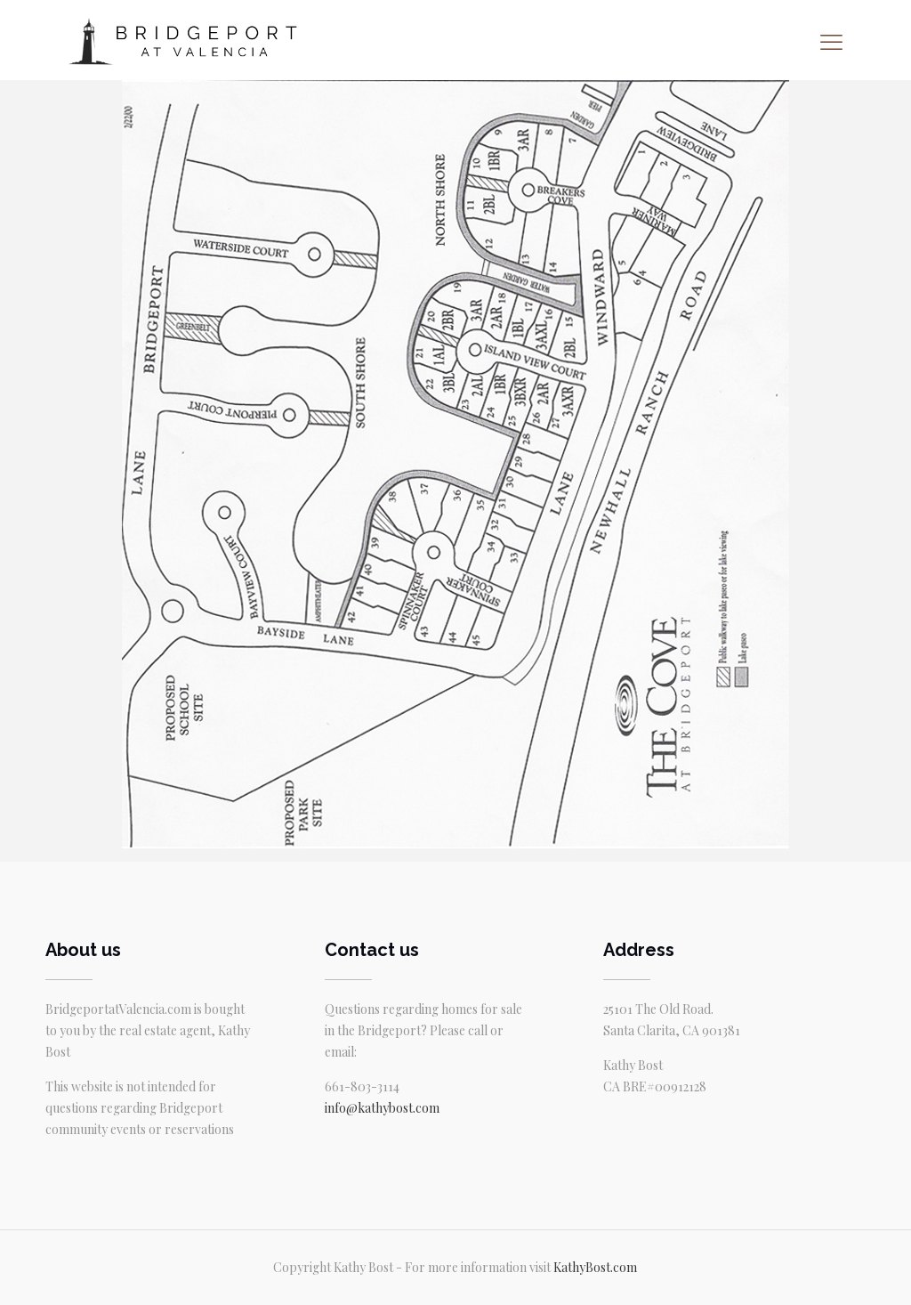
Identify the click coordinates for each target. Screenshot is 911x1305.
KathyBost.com (595, 1267)
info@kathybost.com (382, 1107)
